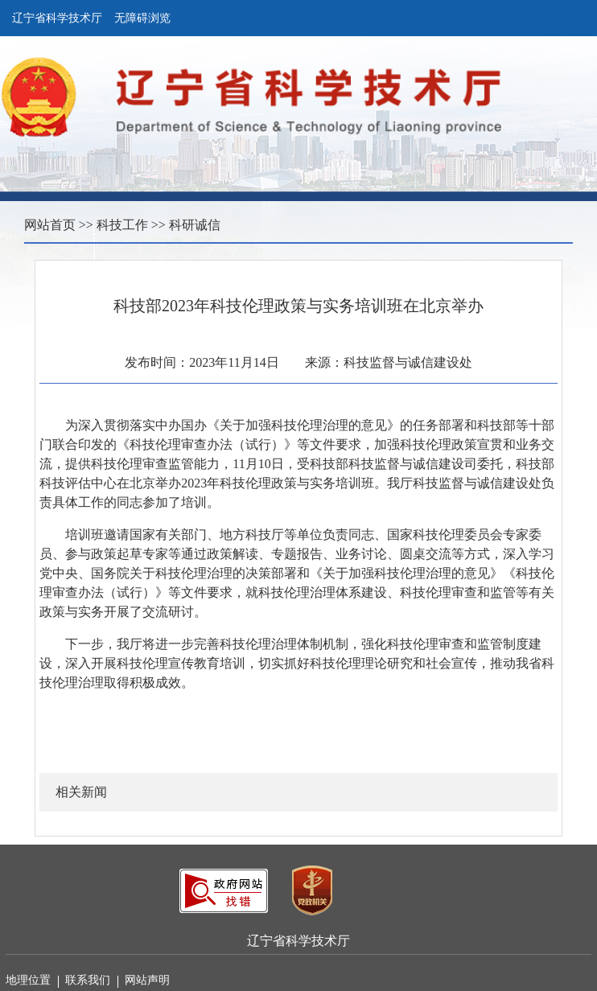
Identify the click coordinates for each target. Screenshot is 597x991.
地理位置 (32, 981)
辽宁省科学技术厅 (57, 18)
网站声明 (147, 980)
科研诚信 (194, 225)
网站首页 (50, 225)
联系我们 (91, 981)
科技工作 (122, 225)
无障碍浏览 (142, 18)
